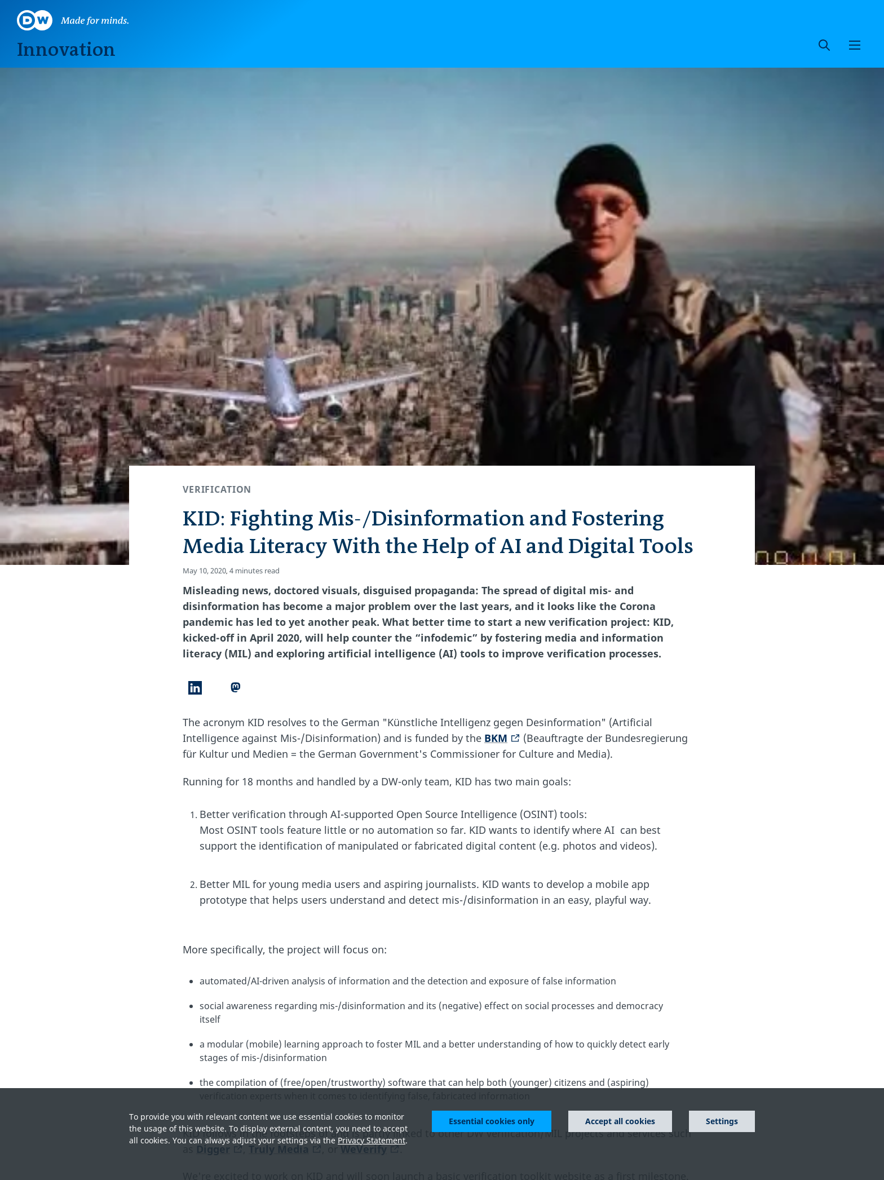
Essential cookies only (491, 1121)
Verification (217, 489)
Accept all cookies (620, 1121)
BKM (502, 738)
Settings (722, 1121)
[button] (854, 45)
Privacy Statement (371, 1140)
